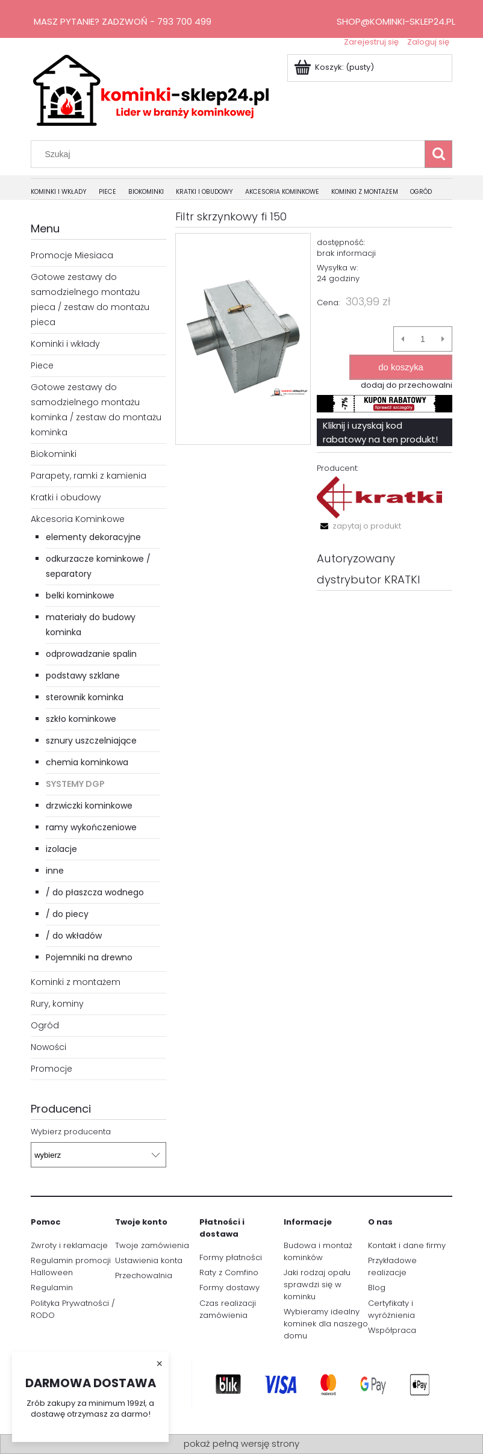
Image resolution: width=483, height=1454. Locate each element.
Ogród (45, 1025)
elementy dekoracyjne (93, 537)
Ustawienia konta (148, 1260)
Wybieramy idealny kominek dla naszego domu (326, 1323)
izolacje (61, 849)
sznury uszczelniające (91, 741)
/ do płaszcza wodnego (95, 892)
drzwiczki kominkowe (89, 806)
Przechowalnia (143, 1275)
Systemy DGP (75, 784)
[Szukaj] (438, 154)
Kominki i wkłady (65, 344)
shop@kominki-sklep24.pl (396, 21)
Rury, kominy (57, 1004)
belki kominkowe (80, 595)
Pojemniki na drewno (89, 957)
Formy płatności (230, 1257)
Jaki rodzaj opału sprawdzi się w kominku (317, 1284)
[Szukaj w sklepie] (230, 154)
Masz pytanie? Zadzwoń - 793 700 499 (122, 21)
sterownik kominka (84, 697)
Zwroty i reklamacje (69, 1245)
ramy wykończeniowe (91, 827)
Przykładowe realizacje (392, 1266)
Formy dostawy (229, 1287)
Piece (42, 365)
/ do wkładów (74, 936)
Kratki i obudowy (66, 497)
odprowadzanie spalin (91, 654)
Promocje (51, 1069)
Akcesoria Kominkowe (78, 519)
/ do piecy (67, 914)
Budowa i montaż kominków (318, 1251)
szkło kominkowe (81, 719)
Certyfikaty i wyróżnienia (391, 1309)
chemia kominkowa (87, 762)
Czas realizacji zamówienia (227, 1309)
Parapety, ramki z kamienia (88, 476)
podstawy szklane (83, 676)
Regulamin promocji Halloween (71, 1266)
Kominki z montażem (75, 982)
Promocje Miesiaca (72, 255)
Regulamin (52, 1287)
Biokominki (53, 454)
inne (55, 871)
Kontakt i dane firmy (407, 1245)
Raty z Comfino (228, 1272)
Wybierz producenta (71, 1132)
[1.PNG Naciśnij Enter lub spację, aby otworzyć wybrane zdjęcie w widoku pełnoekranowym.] (243, 338)
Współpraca (392, 1330)
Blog (376, 1287)
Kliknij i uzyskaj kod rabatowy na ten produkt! (380, 432)
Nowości (48, 1047)
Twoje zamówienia (152, 1245)
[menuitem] (65, 192)
